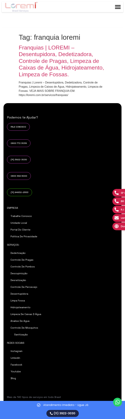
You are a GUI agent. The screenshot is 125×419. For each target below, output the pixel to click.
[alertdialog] (62, 410)
